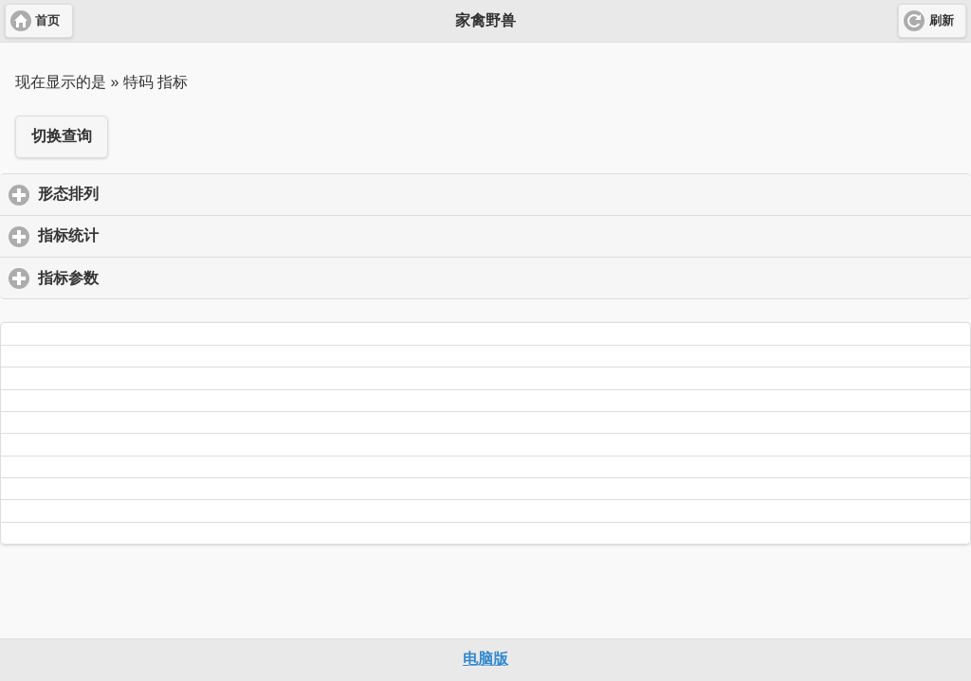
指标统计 (157, 234)
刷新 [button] (941, 20)
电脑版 (485, 659)
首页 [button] (47, 20)
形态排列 (157, 193)
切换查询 (61, 136)
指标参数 (157, 277)
